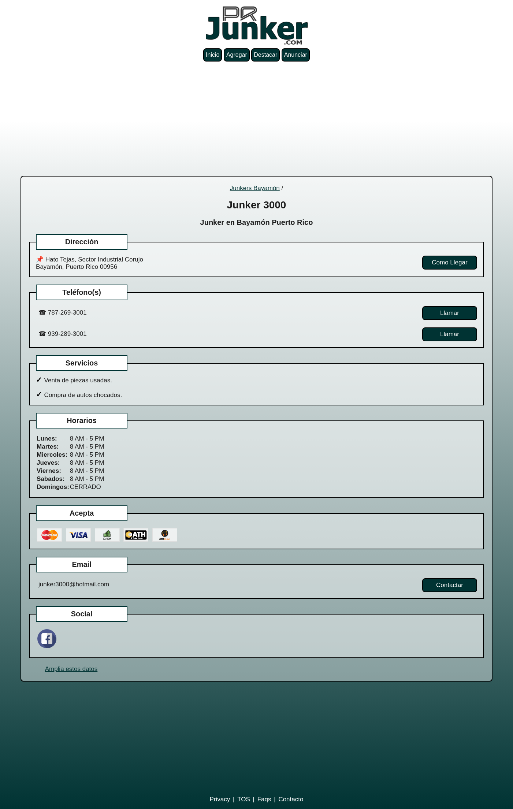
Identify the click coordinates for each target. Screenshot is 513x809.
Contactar (449, 585)
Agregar (236, 55)
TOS (243, 799)
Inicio (212, 55)
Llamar (449, 312)
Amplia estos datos (71, 668)
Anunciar (295, 55)
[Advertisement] (256, 118)
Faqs (264, 799)
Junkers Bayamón (255, 188)
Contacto (290, 799)
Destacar (265, 55)
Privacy (220, 799)
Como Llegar (449, 262)
